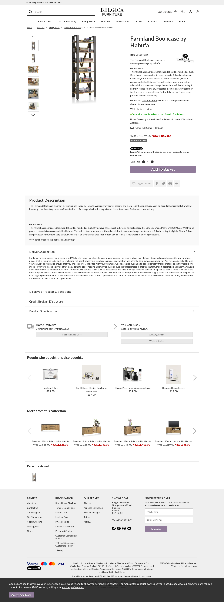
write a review (156, 341)
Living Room (88, 21)
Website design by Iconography (184, 566)
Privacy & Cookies (64, 531)
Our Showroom (34, 517)
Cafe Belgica (33, 512)
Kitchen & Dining (67, 21)
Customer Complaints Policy (66, 537)
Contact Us (32, 507)
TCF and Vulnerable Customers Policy (65, 544)
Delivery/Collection (42, 251)
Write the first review (141, 109)
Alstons (87, 503)
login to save (141, 184)
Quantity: (135, 162)
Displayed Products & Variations (50, 291)
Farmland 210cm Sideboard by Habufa (50, 441)
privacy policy (195, 583)
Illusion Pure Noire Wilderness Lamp (133, 388)
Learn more (135, 155)
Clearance (168, 21)
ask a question (156, 334)
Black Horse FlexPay (65, 503)
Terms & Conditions (65, 507)
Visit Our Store (167, 11)
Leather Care (61, 517)
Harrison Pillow (50, 388)
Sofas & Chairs (45, 21)
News (30, 531)
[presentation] (29, 378)
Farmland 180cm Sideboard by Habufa (132, 441)
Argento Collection (93, 507)
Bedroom (105, 21)
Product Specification (43, 311)
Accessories (122, 21)
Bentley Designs (92, 512)
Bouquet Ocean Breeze (173, 388)
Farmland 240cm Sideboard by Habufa (91, 441)
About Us (31, 503)
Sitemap (59, 550)
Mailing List (33, 526)
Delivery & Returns (64, 526)
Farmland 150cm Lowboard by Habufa (173, 441)
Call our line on (43, 2)
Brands (183, 21)
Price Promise (62, 521)
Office (138, 21)
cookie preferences (73, 587)
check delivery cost (71, 334)
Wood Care (61, 512)
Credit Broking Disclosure (46, 301)
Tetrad (87, 517)
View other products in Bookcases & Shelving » (52, 239)
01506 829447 (149, 100)
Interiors (152, 21)
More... (87, 521)
